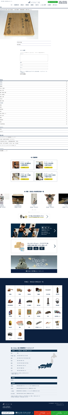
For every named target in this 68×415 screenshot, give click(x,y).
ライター (57, 327)
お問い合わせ (57, 403)
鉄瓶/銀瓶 (57, 305)
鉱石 (1, 121)
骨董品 (10, 294)
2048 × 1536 (7, 9)
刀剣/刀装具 (48, 294)
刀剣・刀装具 (2, 88)
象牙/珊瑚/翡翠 (10, 305)
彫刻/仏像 (38, 305)
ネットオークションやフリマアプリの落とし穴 (8, 145)
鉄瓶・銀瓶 (2, 100)
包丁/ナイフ (48, 327)
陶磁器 (1, 86)
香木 (1, 111)
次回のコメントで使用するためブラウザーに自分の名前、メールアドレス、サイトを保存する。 (33, 72)
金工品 (1, 98)
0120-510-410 (7, 407)
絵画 (1, 107)
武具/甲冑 (57, 294)
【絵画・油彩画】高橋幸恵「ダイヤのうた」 (7, 139)
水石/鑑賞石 (29, 305)
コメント (22, 53)
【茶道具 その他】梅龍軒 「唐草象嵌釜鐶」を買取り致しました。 (21, 9)
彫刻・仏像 (2, 96)
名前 (21, 62)
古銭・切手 (2, 115)
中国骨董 (10, 316)
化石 (29, 327)
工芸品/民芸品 (19, 338)
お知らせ (1, 131)
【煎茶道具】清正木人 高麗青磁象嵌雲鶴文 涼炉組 (9, 141)
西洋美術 (1, 109)
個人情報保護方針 (51, 403)
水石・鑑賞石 (2, 94)
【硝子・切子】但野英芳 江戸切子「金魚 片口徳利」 (9, 143)
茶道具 (20, 294)
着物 (1, 117)
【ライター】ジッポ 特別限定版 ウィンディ (8, 137)
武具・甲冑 (2, 90)
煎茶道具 (1, 119)
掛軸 (19, 316)
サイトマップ (61, 403)
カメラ (10, 338)
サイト (21, 67)
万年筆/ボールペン (38, 327)
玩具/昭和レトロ (57, 316)
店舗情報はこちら (24, 167)
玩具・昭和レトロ (3, 113)
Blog (1, 129)
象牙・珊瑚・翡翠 (3, 92)
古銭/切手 (10, 327)
